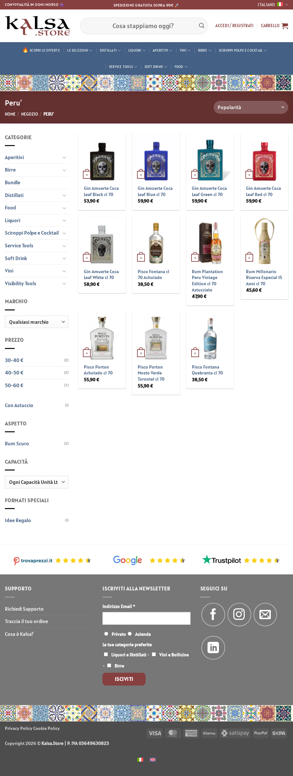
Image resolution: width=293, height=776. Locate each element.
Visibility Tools (20, 283)
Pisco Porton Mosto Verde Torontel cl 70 (151, 373)
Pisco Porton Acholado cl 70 (98, 370)
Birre (205, 50)
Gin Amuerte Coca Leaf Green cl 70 (209, 191)
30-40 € (14, 360)
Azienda (143, 634)
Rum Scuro (17, 443)
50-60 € (14, 385)
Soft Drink (156, 67)
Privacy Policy (18, 728)
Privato (119, 634)
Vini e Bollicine (174, 655)
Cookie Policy (46, 728)
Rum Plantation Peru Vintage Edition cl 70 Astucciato (207, 281)
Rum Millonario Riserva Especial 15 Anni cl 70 (264, 278)
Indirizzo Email (118, 606)
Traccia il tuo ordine (26, 621)
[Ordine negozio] (251, 107)
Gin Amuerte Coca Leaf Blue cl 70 (155, 191)
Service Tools (123, 67)
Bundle (12, 182)
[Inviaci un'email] (265, 615)
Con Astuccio (19, 405)
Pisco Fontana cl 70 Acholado (153, 275)
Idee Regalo (18, 520)
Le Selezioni (79, 50)
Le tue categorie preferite (127, 645)
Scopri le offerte (45, 50)
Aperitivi (162, 50)
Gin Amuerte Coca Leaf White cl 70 (101, 275)
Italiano (273, 5)
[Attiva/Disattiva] (65, 157)
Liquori (137, 50)
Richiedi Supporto (24, 608)
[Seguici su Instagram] (239, 615)
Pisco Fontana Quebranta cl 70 (207, 370)
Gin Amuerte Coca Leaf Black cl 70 (101, 191)
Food (181, 67)
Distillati (110, 50)
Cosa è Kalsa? (19, 634)
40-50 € (14, 372)
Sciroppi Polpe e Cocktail (243, 50)
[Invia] (201, 25)
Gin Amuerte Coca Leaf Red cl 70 (263, 191)
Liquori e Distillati (128, 655)
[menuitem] (140, 759)
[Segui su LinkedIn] (213, 648)
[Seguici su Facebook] (213, 615)
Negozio (29, 114)
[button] (234, 26)
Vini (185, 50)
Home (10, 114)
